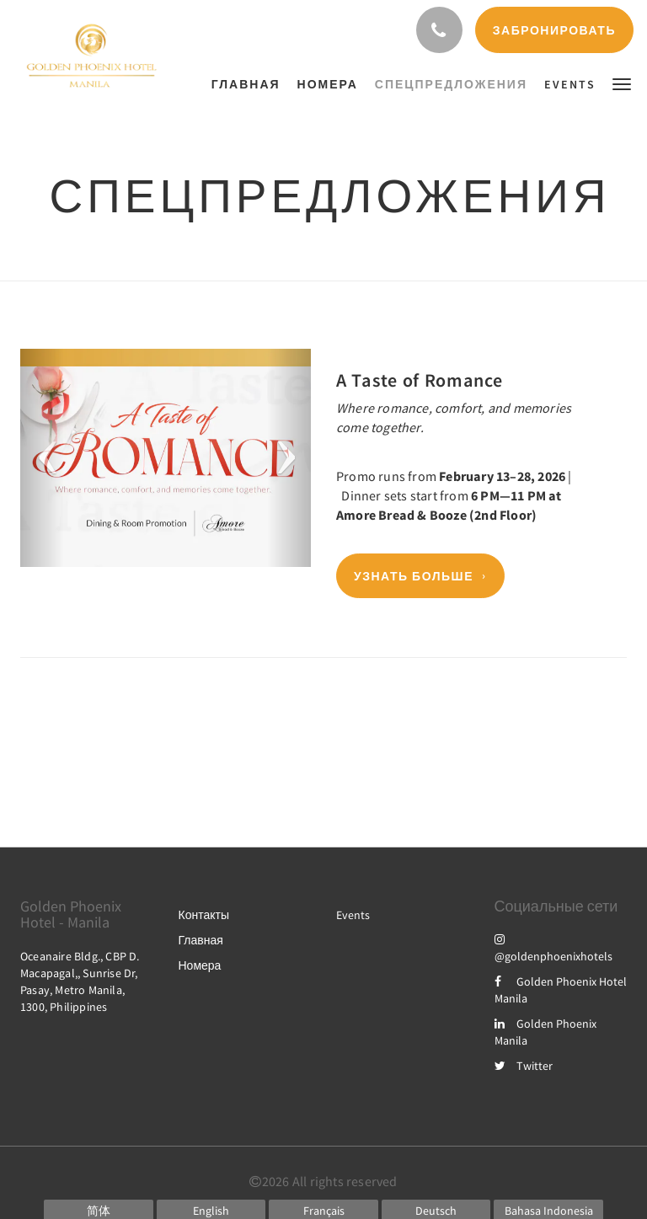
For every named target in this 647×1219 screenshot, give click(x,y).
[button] (621, 83)
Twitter (524, 1065)
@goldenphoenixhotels (553, 948)
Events (353, 914)
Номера (200, 965)
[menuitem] (250, 84)
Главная (201, 940)
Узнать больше (413, 576)
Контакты (204, 914)
